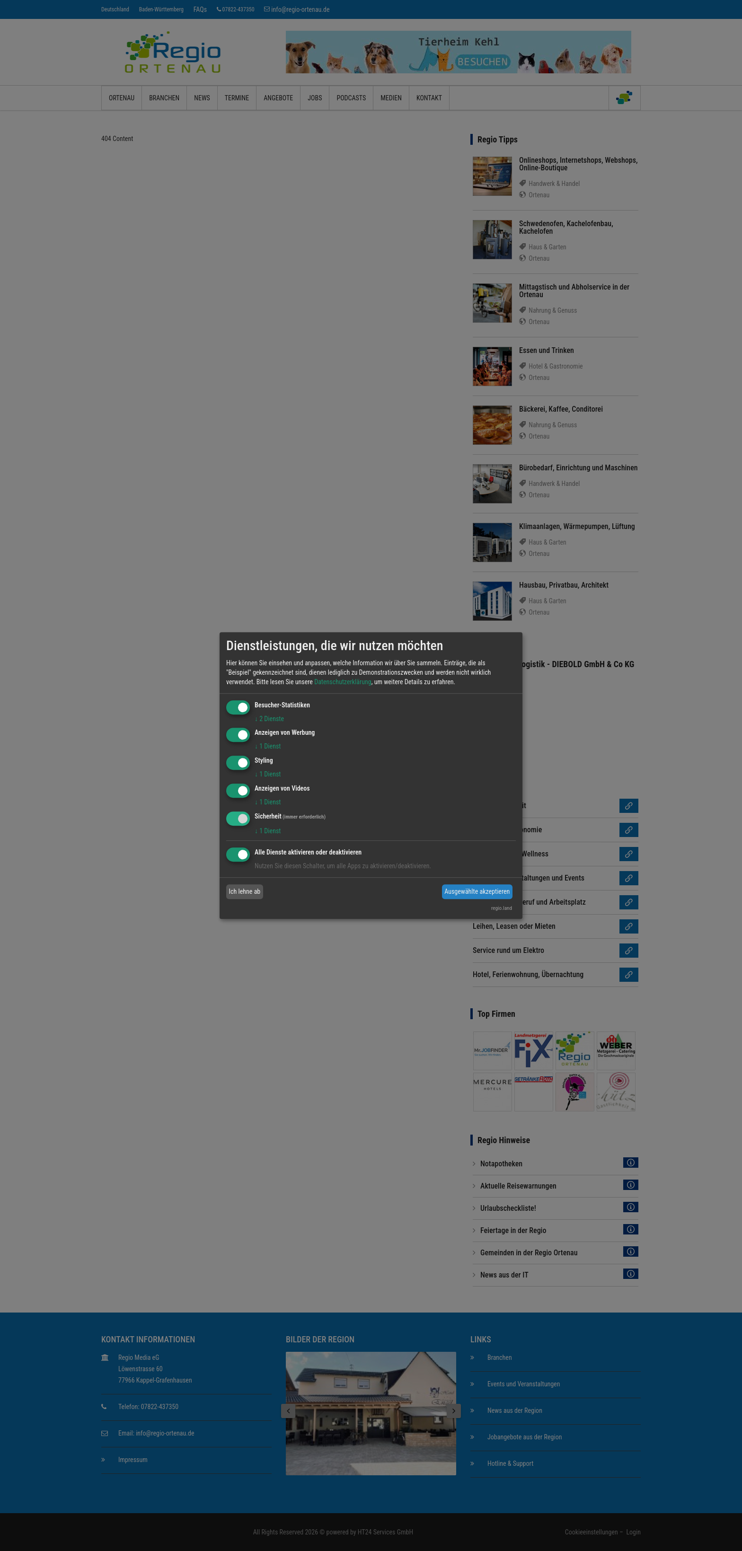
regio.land (501, 908)
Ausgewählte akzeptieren (477, 891)
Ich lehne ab (245, 891)
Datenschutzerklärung (342, 682)
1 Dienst (268, 746)
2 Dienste (269, 719)
